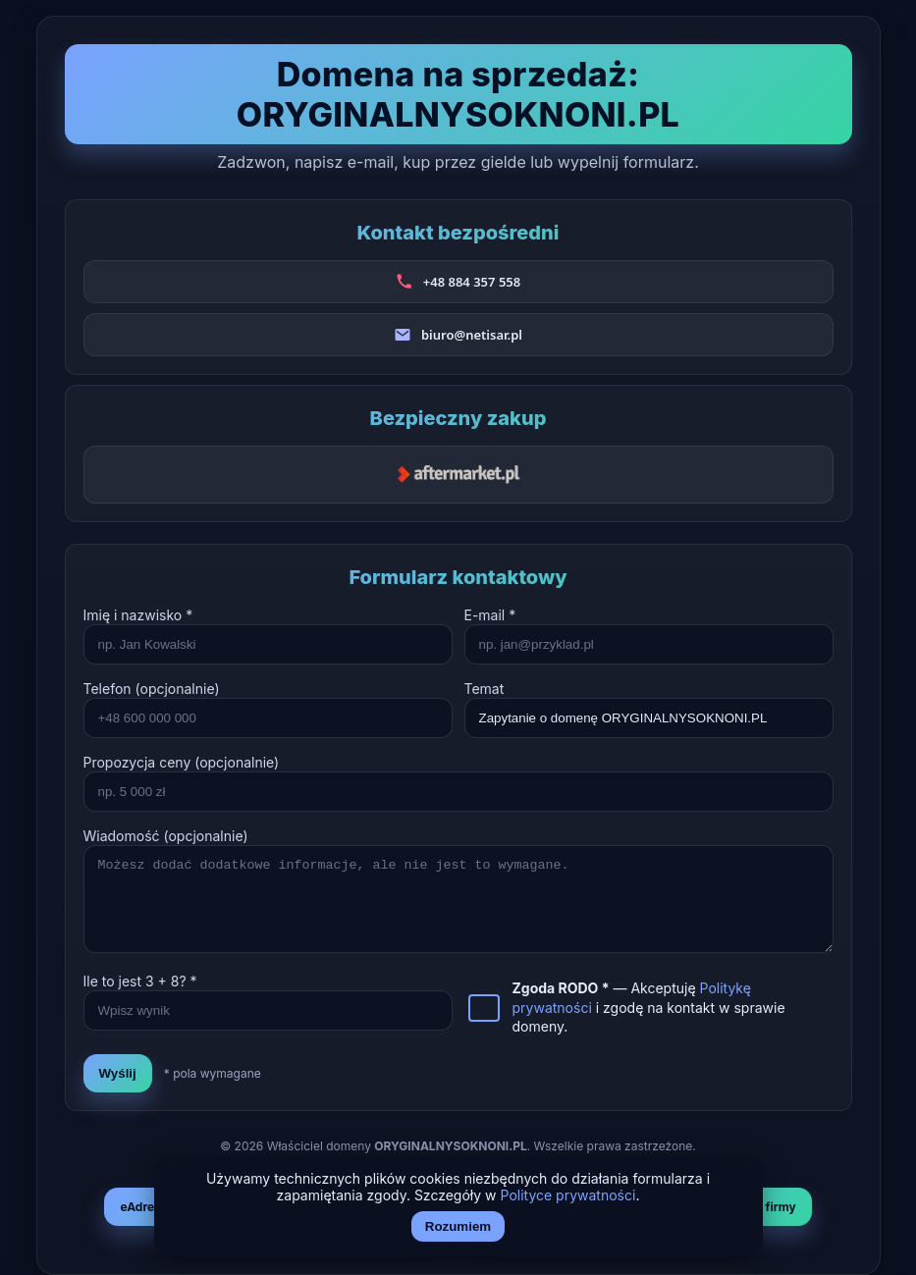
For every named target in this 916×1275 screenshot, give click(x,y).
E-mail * (490, 615)
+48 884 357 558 (471, 282)
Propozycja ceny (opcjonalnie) (181, 762)
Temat (484, 688)
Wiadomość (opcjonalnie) (165, 835)
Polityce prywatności (568, 1195)
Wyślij (117, 1073)
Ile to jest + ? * (140, 981)
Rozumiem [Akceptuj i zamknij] (458, 1226)
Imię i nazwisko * (138, 615)
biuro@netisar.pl (471, 335)
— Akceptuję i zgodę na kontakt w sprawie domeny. (648, 1007)
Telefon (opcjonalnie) (151, 688)
